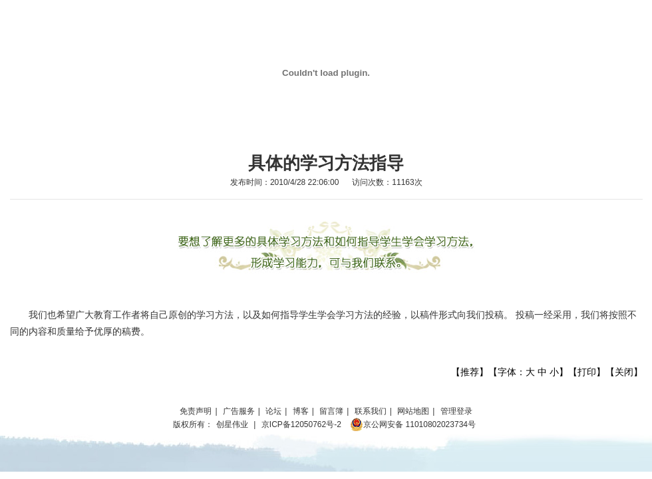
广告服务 (239, 411)
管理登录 (456, 411)
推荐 (469, 372)
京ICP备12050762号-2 (301, 424)
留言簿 (331, 411)
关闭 (624, 372)
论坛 (273, 411)
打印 (586, 372)
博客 (301, 411)
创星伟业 (232, 424)
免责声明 (196, 411)
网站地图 (413, 411)
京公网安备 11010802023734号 (413, 424)
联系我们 (371, 411)
